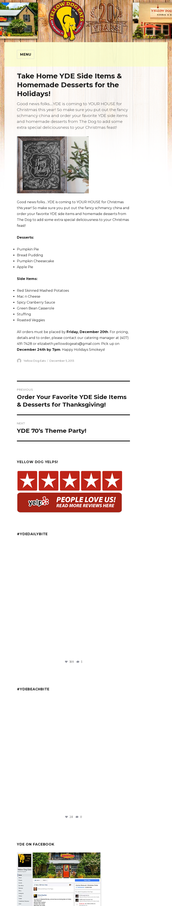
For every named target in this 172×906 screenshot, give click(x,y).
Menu (25, 54)
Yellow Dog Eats (34, 360)
